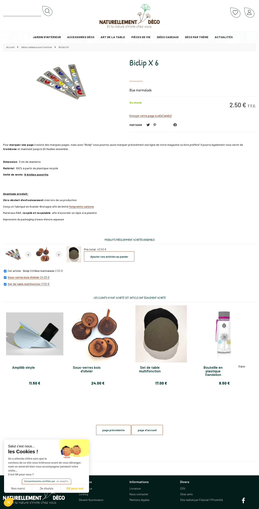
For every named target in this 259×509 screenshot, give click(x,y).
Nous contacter (139, 494)
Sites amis (186, 494)
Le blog (83, 494)
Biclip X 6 (144, 62)
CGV (182, 488)
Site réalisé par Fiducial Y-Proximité (201, 499)
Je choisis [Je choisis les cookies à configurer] (46, 488)
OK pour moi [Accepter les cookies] (75, 488)
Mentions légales (140, 499)
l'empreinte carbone (81, 206)
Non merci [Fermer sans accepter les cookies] (18, 488)
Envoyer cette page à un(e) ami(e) (151, 115)
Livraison (135, 488)
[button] (8, 502)
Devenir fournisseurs (91, 499)
